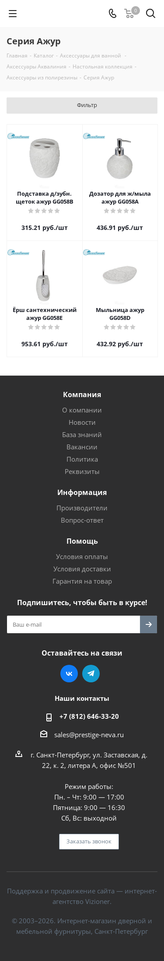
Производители (82, 507)
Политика (82, 459)
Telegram (91, 673)
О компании (82, 409)
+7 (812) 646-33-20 (89, 716)
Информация (82, 492)
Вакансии (82, 446)
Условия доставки (82, 568)
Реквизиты (82, 471)
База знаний (82, 434)
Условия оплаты (82, 556)
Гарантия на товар (82, 581)
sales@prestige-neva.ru (89, 734)
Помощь (82, 541)
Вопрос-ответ (82, 520)
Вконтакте (69, 673)
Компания (82, 394)
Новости (82, 422)
